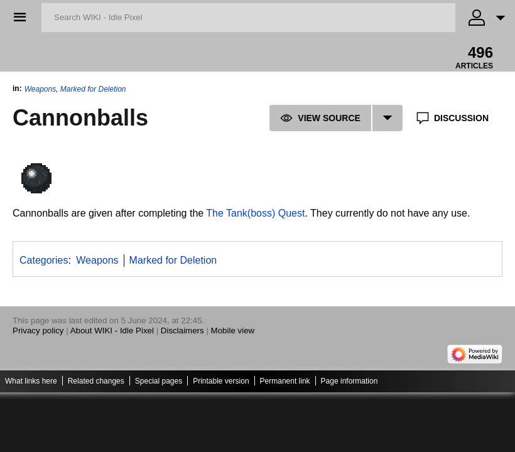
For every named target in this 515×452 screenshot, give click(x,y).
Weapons (40, 89)
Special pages (158, 381)
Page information (349, 381)
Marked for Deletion (93, 89)
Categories (43, 260)
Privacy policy (38, 330)
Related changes (96, 381)
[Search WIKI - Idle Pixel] (248, 17)
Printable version (221, 381)
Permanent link (285, 381)
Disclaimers (182, 330)
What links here (31, 381)
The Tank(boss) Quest (255, 213)
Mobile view (233, 330)
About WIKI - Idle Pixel (112, 330)
